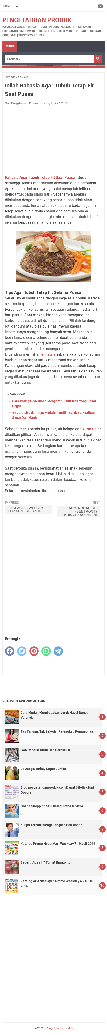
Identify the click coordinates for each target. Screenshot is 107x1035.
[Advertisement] (53, 140)
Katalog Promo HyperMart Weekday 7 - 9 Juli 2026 (58, 843)
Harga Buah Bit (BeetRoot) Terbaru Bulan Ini (79, 511)
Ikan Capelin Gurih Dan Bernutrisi (45, 750)
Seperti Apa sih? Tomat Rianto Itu (45, 862)
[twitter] (21, 651)
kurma (87, 429)
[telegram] (58, 651)
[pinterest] (34, 651)
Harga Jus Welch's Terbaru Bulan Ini (26, 509)
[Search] (49, 59)
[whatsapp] (46, 651)
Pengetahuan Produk (36, 20)
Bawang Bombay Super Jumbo (43, 769)
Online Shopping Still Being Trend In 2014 (52, 806)
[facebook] (9, 651)
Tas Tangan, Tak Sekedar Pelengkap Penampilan (57, 731)
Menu (10, 46)
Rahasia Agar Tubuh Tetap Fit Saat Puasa (40, 177)
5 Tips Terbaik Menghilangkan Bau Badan (51, 825)
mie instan (46, 354)
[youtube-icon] (100, 6)
